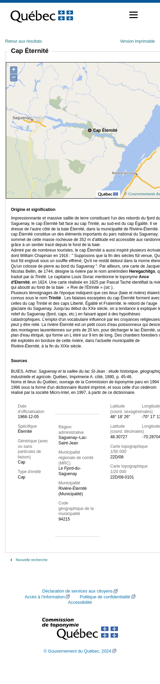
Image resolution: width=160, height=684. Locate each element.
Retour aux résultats (23, 41)
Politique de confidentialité (105, 597)
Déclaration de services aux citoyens (77, 591)
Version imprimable (137, 41)
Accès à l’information (45, 597)
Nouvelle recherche (32, 560)
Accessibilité (80, 602)
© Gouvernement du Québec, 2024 (77, 651)
